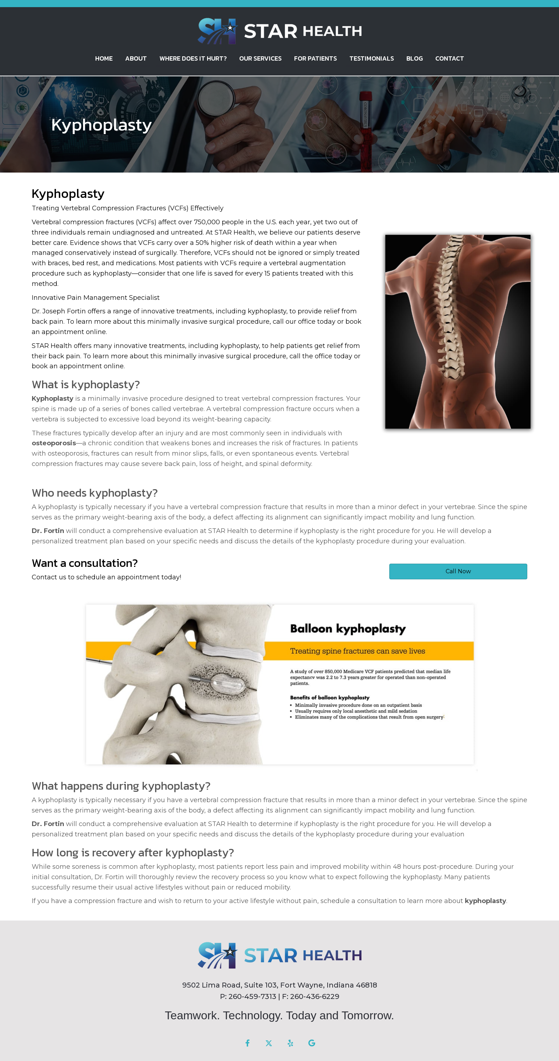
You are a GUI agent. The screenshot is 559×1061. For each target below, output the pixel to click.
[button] (247, 1043)
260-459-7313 (252, 996)
